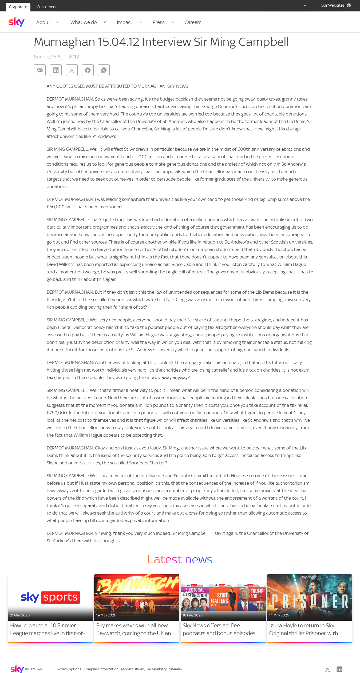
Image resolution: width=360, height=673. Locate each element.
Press (153, 22)
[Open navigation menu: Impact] (135, 22)
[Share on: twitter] (72, 73)
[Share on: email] (40, 73)
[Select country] (300, 5)
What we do (82, 22)
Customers (46, 7)
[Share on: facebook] (88, 73)
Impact (121, 22)
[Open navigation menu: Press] (165, 22)
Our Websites (336, 5)
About (43, 22)
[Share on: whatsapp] (104, 73)
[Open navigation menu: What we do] (101, 22)
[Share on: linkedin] (56, 73)
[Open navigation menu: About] (57, 22)
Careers (185, 22)
